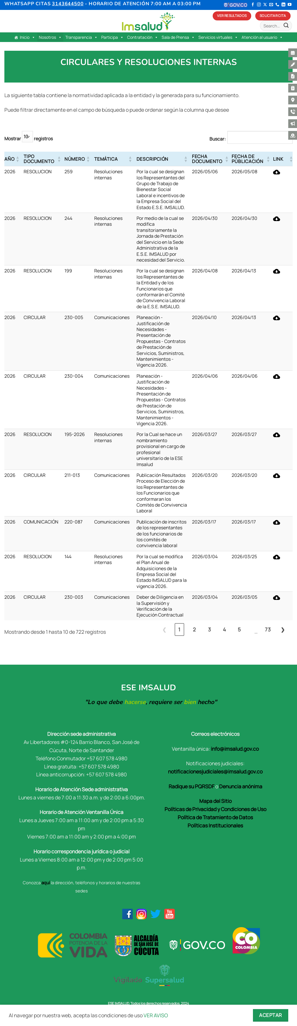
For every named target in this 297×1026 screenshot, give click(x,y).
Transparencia (81, 37)
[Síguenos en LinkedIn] (283, 5)
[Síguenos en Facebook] (253, 5)
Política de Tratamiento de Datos (215, 817)
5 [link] (239, 629)
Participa (112, 37)
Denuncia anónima (240, 786)
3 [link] (209, 629)
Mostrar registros (28, 136)
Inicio (27, 37)
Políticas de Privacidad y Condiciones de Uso (215, 809)
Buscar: (217, 139)
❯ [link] (283, 629)
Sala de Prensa (178, 37)
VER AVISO (156, 1015)
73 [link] (268, 629)
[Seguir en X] (265, 5)
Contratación (142, 37)
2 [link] (194, 629)
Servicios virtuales (218, 37)
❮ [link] (164, 629)
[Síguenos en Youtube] (289, 5)
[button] (17, 158)
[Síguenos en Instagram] (259, 5)
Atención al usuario (262, 37)
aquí (45, 882)
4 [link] (224, 629)
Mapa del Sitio (215, 800)
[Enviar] (286, 25)
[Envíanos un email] (271, 5)
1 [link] (179, 629)
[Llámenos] (277, 5)
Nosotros (50, 37)
